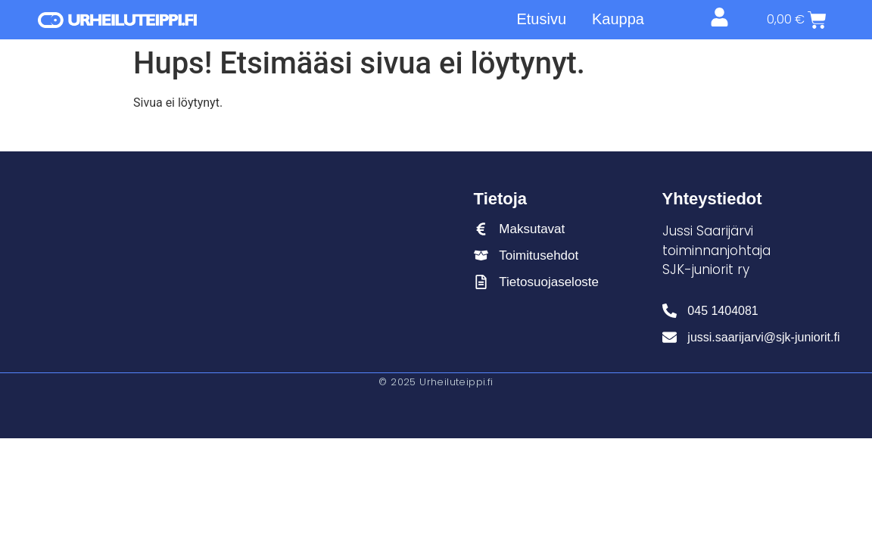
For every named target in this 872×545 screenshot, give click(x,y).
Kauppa (618, 19)
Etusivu (541, 19)
